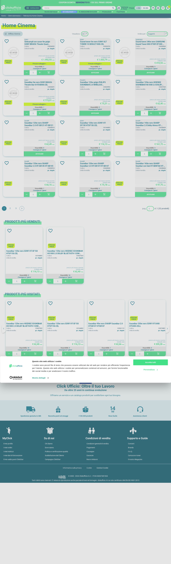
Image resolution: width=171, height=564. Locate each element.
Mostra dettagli (38, 559)
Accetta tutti (150, 544)
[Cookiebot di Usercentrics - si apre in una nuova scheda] (16, 559)
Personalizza (151, 551)
